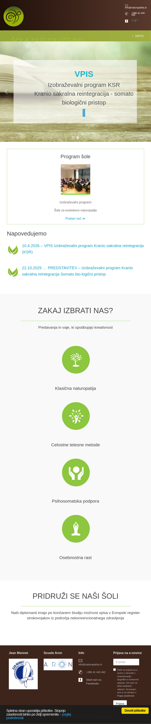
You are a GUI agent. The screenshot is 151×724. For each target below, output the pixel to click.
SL (133, 20)
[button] (6, 91)
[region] (75, 91)
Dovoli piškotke (135, 710)
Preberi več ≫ (75, 218)
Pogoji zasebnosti (125, 696)
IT (137, 20)
